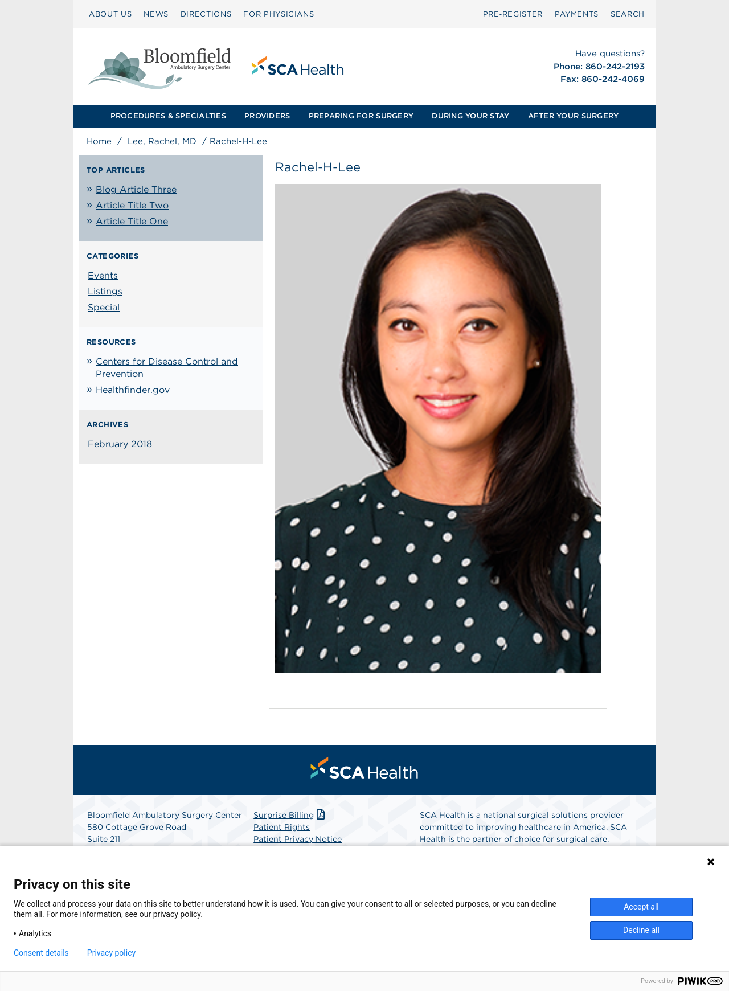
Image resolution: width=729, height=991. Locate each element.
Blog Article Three (136, 189)
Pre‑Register (513, 14)
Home (99, 141)
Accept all (641, 906)
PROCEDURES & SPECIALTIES (168, 116)
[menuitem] (110, 14)
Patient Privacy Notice (297, 838)
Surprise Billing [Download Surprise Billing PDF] (290, 815)
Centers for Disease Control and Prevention (167, 367)
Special (104, 307)
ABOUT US (110, 14)
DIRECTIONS (206, 14)
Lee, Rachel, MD (162, 141)
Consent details (41, 952)
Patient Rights (281, 827)
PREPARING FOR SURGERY (361, 116)
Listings (105, 291)
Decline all (641, 930)
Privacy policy (111, 952)
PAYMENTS (577, 14)
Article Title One (132, 221)
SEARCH (628, 14)
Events (103, 275)
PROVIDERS (267, 116)
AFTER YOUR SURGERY (573, 116)
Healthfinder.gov (133, 389)
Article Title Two (132, 205)
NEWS (156, 14)
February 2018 (120, 444)
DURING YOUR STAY (470, 116)
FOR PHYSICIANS (278, 14)
